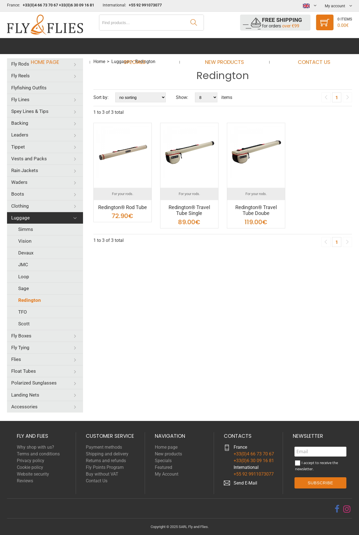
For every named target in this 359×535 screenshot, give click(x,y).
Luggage (20, 218)
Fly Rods (20, 64)
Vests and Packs (29, 158)
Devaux (25, 253)
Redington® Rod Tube (122, 207)
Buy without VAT (102, 474)
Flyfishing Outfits (29, 88)
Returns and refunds (106, 460)
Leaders (19, 135)
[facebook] (337, 509)
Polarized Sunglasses (34, 383)
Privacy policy (30, 460)
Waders (19, 182)
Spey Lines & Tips (30, 111)
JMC (23, 264)
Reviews (25, 480)
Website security (33, 474)
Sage (23, 288)
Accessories (24, 406)
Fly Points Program (105, 467)
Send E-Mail (245, 483)
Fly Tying (20, 347)
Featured (163, 467)
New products (222, 46)
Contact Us (309, 46)
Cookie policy (30, 467)
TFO (22, 312)
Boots (17, 194)
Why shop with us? (35, 447)
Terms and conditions (38, 454)
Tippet (18, 147)
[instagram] (347, 509)
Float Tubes (23, 371)
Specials (136, 46)
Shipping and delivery (107, 454)
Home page (50, 46)
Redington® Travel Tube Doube (256, 210)
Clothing (20, 206)
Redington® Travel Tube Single (189, 210)
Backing (19, 123)
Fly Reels (20, 75)
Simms (25, 229)
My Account (166, 474)
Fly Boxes (21, 336)
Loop (23, 276)
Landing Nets (25, 395)
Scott (24, 323)
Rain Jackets (24, 170)
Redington (29, 300)
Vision (24, 241)
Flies (16, 359)
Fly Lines (20, 99)
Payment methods (104, 447)
